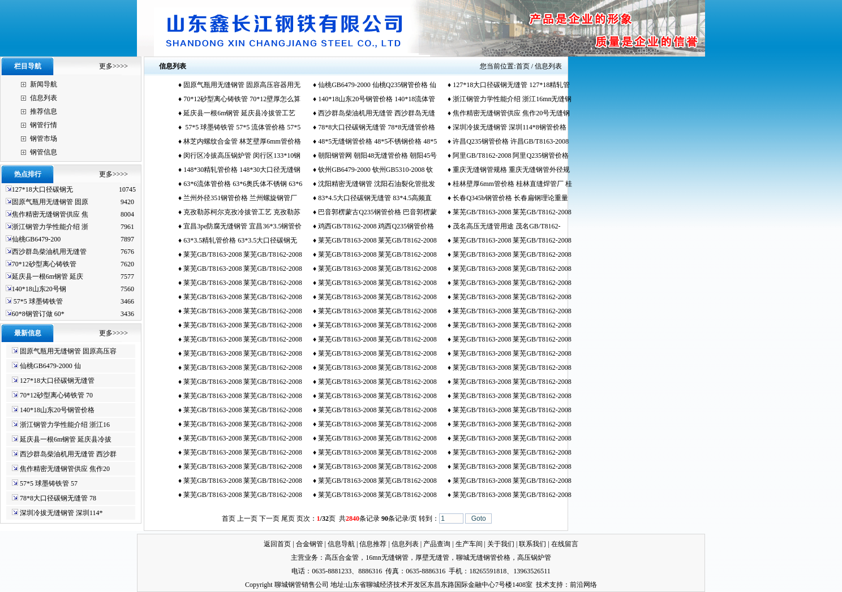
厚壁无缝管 (432, 557)
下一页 (269, 518)
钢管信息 (43, 152)
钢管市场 (43, 138)
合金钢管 (309, 544)
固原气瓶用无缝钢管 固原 (50, 202)
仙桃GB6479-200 (36, 239)
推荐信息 (43, 111)
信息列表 (43, 98)
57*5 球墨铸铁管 (37, 301)
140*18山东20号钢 (39, 289)
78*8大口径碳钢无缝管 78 (58, 498)
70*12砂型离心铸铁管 (44, 264)
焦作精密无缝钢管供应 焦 (50, 214)
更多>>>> (113, 66)
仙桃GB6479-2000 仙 (50, 366)
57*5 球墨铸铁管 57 (49, 483)
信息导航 (341, 544)
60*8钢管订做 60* (38, 314)
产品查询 (436, 544)
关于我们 (500, 544)
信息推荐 (372, 544)
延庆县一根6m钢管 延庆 (47, 276)
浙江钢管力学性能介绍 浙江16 (65, 425)
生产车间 (469, 544)
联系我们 (532, 544)
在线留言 (564, 544)
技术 (542, 585)
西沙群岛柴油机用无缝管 (49, 252)
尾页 (288, 518)
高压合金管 (342, 557)
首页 (523, 66)
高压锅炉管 (534, 557)
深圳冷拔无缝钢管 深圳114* (61, 513)
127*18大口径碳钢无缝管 (57, 380)
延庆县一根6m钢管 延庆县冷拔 (65, 439)
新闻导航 (43, 84)
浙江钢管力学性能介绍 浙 (50, 227)
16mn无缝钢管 (387, 557)
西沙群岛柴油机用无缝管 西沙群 (68, 454)
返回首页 (277, 544)
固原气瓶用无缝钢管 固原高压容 (68, 351)
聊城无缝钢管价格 (483, 557)
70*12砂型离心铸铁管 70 (56, 395)
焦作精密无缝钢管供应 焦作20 (65, 469)
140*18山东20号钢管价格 (57, 410)
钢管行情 (43, 125)
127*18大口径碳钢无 (42, 189)
